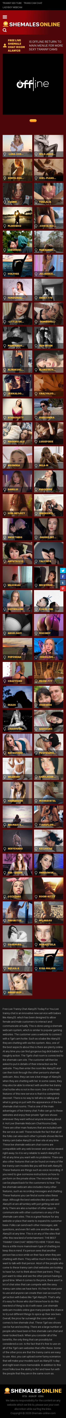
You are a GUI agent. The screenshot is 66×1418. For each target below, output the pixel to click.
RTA (24, 1396)
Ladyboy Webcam (12, 7)
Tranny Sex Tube (12, 3)
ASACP (32, 1396)
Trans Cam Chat (33, 3)
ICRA (41, 1396)
